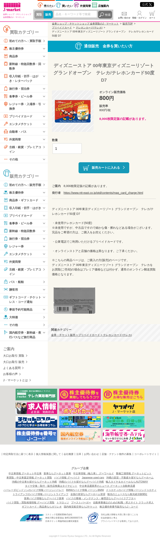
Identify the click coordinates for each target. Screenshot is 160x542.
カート (152, 18)
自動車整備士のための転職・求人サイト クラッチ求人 (123, 502)
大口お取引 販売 (13, 362)
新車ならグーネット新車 (57, 473)
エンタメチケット (17, 123)
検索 (108, 14)
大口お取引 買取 (13, 356)
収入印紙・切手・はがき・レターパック (20, 78)
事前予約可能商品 (17, 309)
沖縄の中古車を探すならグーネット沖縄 (34, 481)
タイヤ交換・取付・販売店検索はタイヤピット (51, 485)
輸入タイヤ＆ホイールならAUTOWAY (127, 481)
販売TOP (128, 23)
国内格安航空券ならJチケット (80, 506)
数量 (55, 140)
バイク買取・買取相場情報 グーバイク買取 (30, 502)
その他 (10, 159)
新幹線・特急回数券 (19, 231)
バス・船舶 (13, 281)
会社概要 (69, 454)
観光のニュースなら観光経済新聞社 (127, 494)
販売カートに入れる (106, 167)
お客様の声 (10, 374)
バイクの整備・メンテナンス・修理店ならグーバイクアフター (101, 498)
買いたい (67, 5)
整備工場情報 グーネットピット (133, 473)
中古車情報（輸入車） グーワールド (93, 473)
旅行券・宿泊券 (16, 88)
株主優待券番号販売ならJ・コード (119, 506)
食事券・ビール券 (17, 96)
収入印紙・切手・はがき (22, 207)
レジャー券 (13, 246)
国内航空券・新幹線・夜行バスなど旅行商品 (22, 334)
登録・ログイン (139, 18)
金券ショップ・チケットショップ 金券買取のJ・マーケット (85, 23)
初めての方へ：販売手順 (22, 184)
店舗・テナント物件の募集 (117, 454)
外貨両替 (85, 5)
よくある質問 (12, 368)
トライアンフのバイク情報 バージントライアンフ (40, 494)
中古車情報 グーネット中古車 (25, 473)
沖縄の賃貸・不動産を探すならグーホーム (130, 477)
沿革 (78, 454)
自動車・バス (15, 131)
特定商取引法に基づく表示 (18, 454)
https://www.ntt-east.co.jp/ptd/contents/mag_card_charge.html (103, 192)
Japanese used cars (93, 477)
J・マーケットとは (15, 380)
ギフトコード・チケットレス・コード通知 (22, 299)
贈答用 (10, 289)
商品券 (10, 56)
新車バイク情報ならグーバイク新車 (44, 498)
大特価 (10, 317)
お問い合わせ (124, 18)
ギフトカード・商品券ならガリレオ (42, 506)
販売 (48, 14)
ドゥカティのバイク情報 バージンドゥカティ (131, 490)
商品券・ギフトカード (20, 200)
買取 (39, 14)
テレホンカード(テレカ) (89, 27)
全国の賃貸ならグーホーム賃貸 (87, 494)
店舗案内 (103, 5)
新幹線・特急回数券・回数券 (22, 65)
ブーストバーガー (81, 502)
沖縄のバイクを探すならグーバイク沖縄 (81, 481)
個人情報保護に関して (48, 454)
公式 (147, 4)
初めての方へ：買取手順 (22, 40)
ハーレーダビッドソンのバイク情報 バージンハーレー (34, 490)
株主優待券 (13, 48)
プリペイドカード (17, 116)
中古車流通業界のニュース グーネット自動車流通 (107, 485)
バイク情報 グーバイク (67, 477)
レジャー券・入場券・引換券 (22, 105)
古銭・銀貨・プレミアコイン (22, 148)
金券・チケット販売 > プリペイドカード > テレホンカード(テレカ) (91, 335)
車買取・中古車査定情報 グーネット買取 (29, 477)
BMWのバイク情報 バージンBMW (85, 490)
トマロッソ (63, 502)
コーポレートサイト (145, 454)
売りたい (49, 5)
